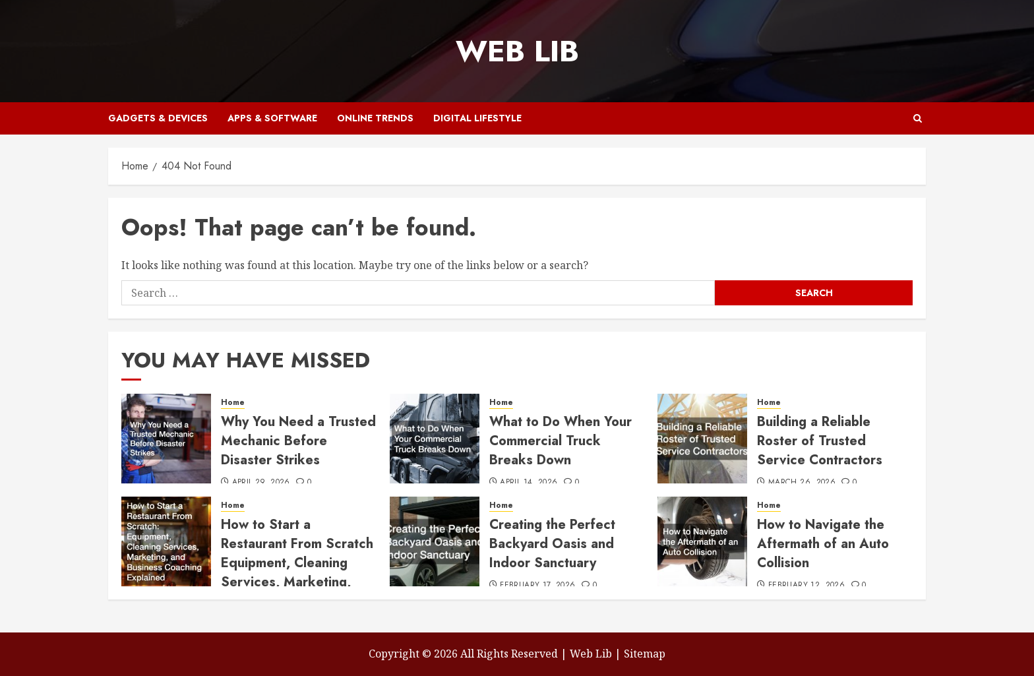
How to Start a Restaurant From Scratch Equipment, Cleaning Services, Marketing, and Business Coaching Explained (297, 572)
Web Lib (517, 51)
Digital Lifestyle (477, 118)
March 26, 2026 (802, 482)
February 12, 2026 (806, 585)
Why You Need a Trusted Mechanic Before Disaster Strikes (298, 441)
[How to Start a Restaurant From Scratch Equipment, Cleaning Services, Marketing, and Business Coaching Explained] (166, 541)
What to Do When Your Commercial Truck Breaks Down (560, 441)
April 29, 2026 (261, 482)
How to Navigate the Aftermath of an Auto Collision (823, 543)
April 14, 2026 (528, 482)
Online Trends (375, 118)
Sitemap (644, 653)
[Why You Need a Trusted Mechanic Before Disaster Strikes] (166, 438)
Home (233, 402)
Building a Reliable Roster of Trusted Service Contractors (819, 441)
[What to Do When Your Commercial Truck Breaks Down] (434, 438)
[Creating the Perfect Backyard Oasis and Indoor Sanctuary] (434, 541)
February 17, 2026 (537, 585)
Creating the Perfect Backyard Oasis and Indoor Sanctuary (552, 543)
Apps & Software (272, 118)
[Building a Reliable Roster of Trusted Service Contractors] (702, 438)
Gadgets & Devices (158, 118)
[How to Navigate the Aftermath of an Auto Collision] (702, 541)
